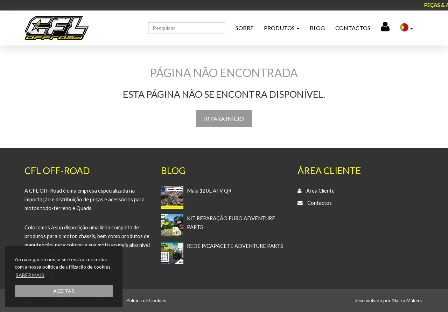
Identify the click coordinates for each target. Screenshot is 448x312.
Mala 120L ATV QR (209, 191)
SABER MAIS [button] (30, 275)
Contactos (352, 28)
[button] (406, 28)
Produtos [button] (281, 28)
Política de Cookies (146, 300)
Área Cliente (320, 191)
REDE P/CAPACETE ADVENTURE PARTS (235, 246)
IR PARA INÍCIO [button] (224, 118)
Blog (317, 28)
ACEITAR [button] (64, 291)
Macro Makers (407, 300)
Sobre (244, 28)
